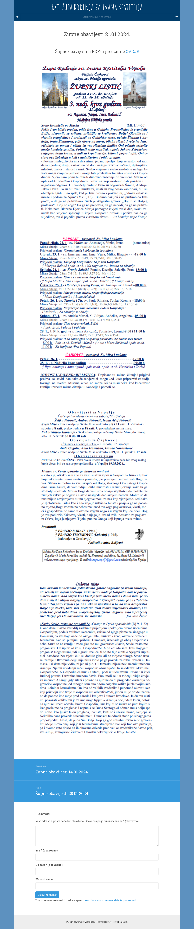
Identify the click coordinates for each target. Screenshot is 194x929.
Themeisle (122, 922)
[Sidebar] (17, 17)
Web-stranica (44, 879)
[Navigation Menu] (176, 17)
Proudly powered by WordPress (80, 922)
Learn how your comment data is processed (110, 900)
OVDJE (132, 51)
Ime (46, 850)
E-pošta (49, 864)
